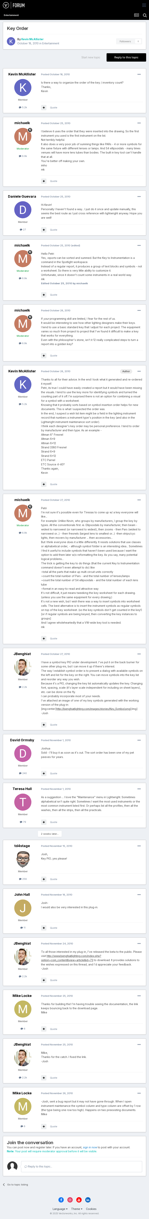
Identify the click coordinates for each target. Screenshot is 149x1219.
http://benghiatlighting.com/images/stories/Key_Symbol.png (93, 708)
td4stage (22, 846)
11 (22, 927)
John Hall (22, 894)
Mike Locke (22, 996)
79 (23, 821)
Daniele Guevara (22, 196)
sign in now (90, 1147)
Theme (76, 1208)
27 (23, 229)
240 (23, 773)
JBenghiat (22, 654)
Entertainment (50, 43)
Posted (55, 74)
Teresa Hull (22, 789)
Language (60, 1208)
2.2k (23, 686)
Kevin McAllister (32, 39)
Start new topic (90, 57)
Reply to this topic (126, 57)
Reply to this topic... (38, 1166)
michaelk (22, 123)
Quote (53, 107)
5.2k (23, 107)
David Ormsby (22, 740)
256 (23, 878)
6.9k (23, 155)
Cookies (91, 1208)
